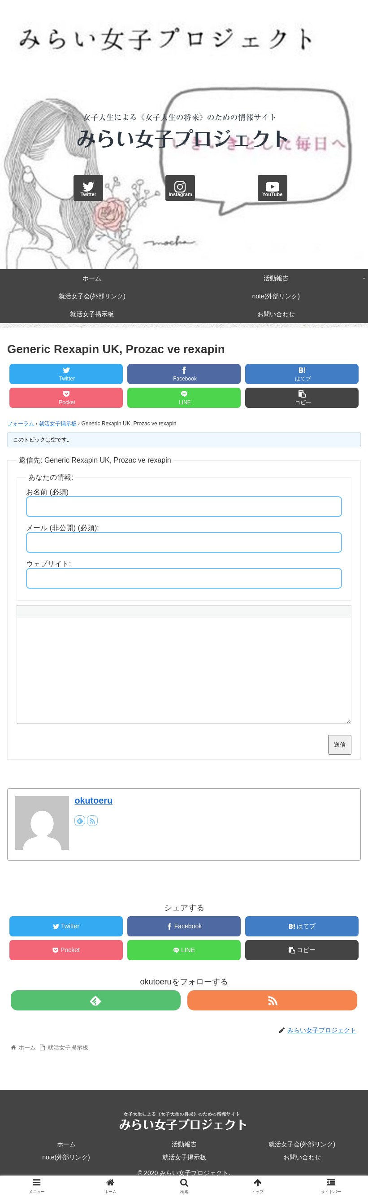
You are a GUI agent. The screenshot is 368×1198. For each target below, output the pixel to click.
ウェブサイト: (48, 564)
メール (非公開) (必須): (62, 528)
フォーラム (20, 423)
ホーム (66, 1144)
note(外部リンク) (66, 1157)
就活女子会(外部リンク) (301, 1144)
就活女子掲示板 (58, 423)
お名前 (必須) (47, 492)
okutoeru (93, 800)
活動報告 (184, 1144)
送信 (340, 744)
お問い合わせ (302, 1157)
